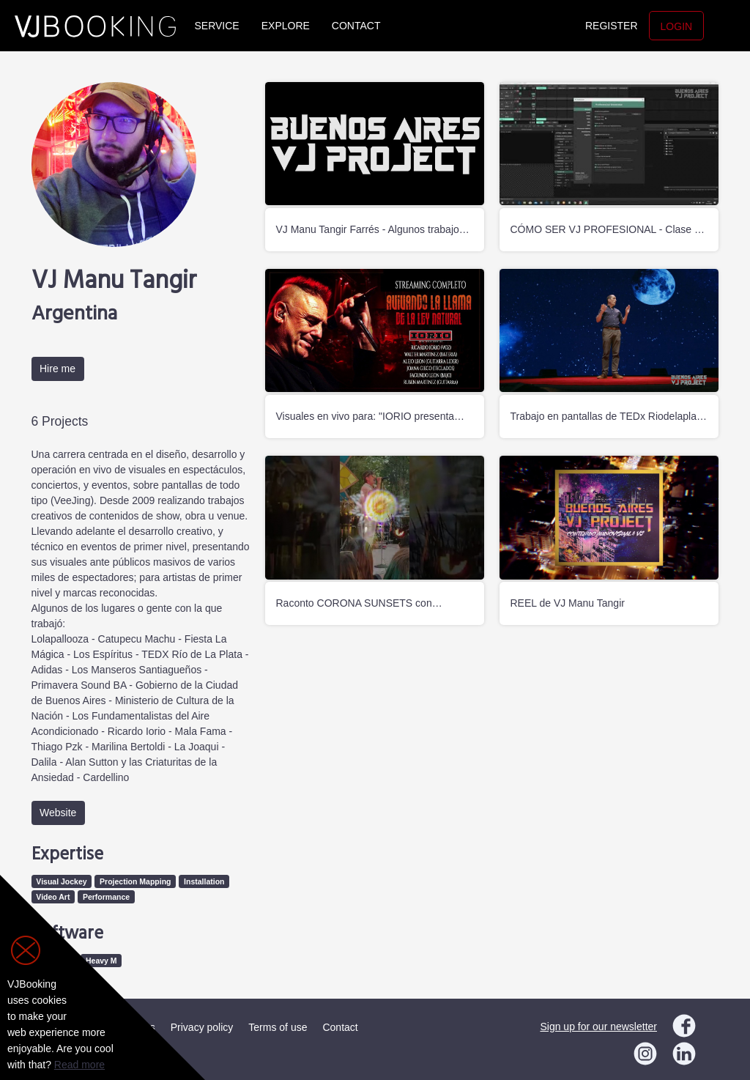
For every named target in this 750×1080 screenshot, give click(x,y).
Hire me (57, 368)
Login (677, 26)
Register (611, 26)
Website (58, 812)
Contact (356, 26)
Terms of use (277, 1027)
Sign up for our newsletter (598, 1026)
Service (217, 26)
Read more (79, 1064)
